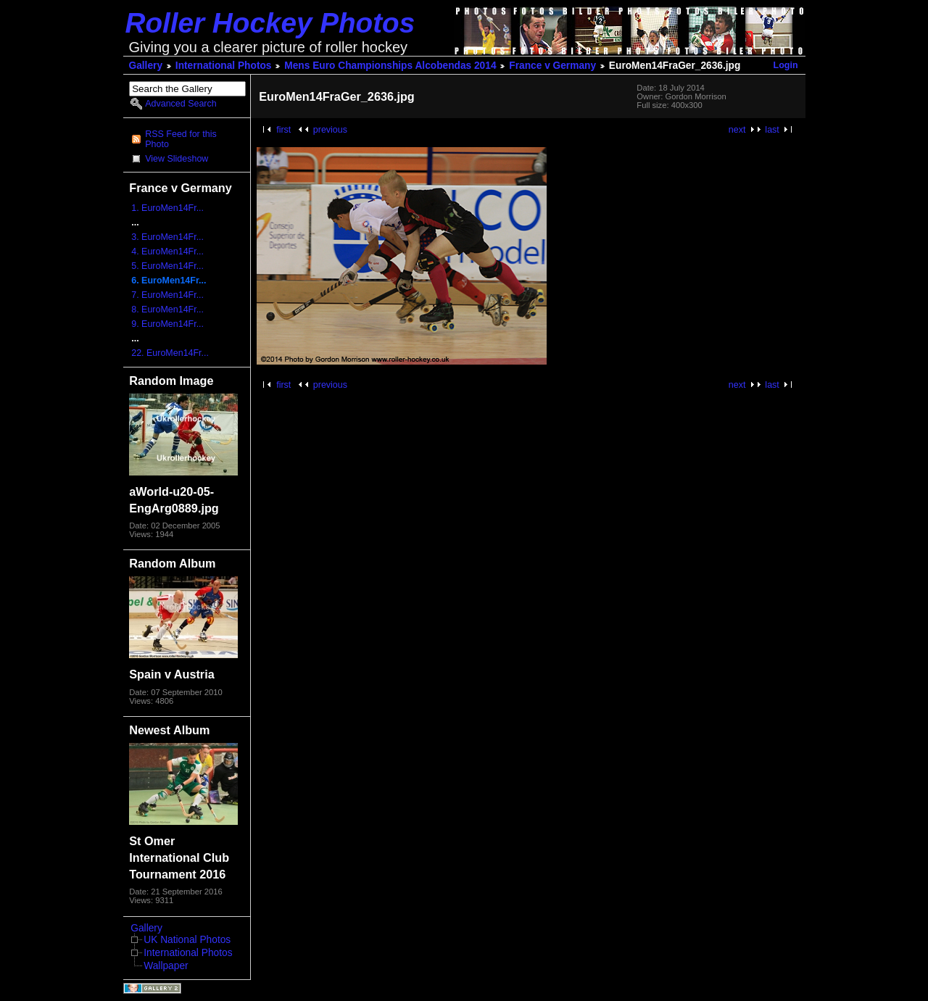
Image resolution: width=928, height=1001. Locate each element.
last (772, 130)
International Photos (223, 65)
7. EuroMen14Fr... (167, 295)
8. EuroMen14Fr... (167, 309)
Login (786, 65)
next (737, 130)
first (283, 130)
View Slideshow (176, 159)
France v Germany (552, 65)
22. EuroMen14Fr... (170, 353)
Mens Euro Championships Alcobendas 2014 (390, 65)
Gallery (146, 65)
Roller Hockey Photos (270, 22)
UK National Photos (187, 939)
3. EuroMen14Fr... (167, 237)
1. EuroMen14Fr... (167, 208)
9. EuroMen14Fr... (167, 324)
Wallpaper (166, 965)
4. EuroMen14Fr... (167, 251)
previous (330, 130)
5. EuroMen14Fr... (167, 266)
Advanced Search (180, 104)
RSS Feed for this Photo (180, 139)
